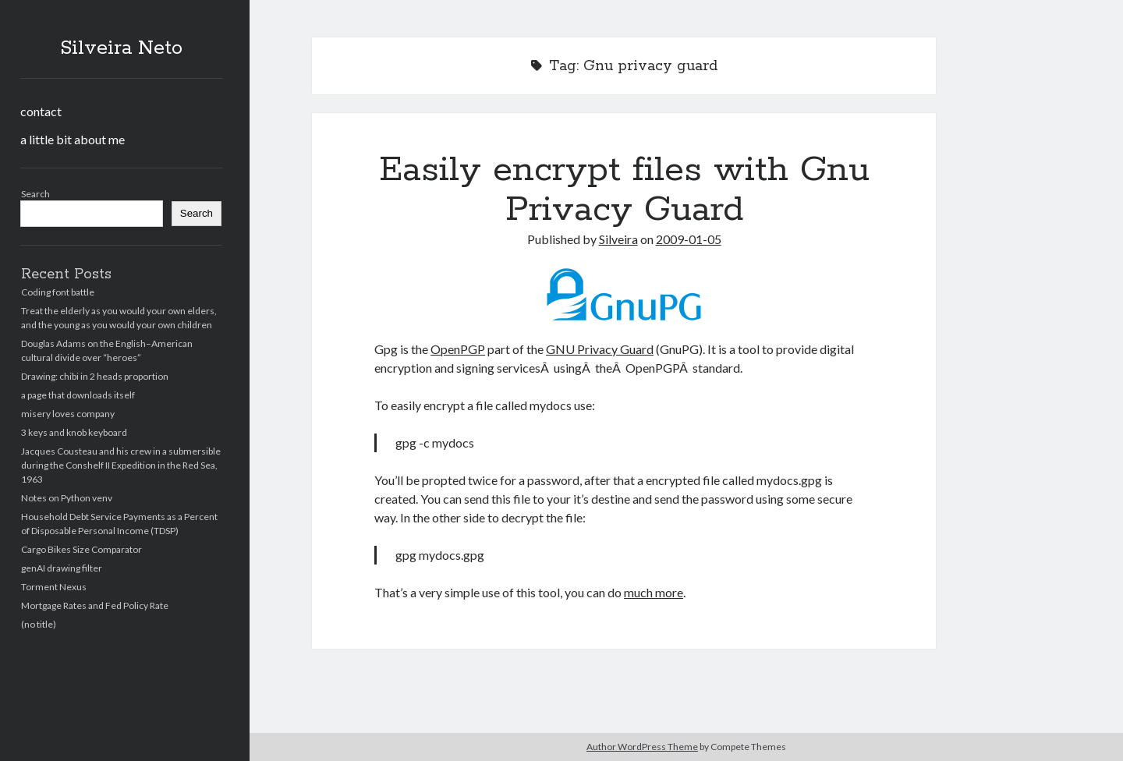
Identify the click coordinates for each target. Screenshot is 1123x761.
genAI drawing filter (61, 568)
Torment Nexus (54, 587)
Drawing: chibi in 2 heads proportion (94, 376)
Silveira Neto (121, 48)
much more (653, 592)
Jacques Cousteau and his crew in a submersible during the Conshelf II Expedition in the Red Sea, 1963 (121, 465)
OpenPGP (457, 349)
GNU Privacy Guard (600, 349)
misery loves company (68, 413)
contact (41, 111)
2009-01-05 (688, 239)
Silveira (618, 239)
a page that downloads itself (78, 395)
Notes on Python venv (66, 498)
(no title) (38, 624)
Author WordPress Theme (642, 746)
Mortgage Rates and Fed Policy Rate (94, 605)
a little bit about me (72, 139)
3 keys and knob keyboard (74, 432)
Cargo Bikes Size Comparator (81, 549)
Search (35, 194)
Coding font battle (57, 292)
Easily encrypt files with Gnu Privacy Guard (624, 189)
